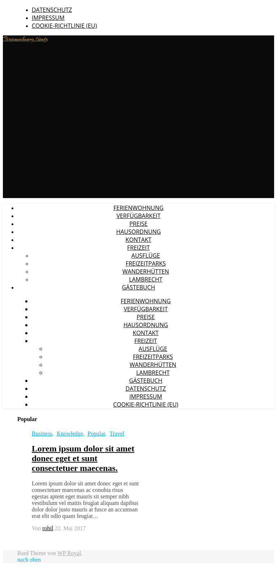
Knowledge (70, 433)
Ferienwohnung (139, 208)
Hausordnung (138, 232)
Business (42, 433)
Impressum (48, 18)
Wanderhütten (145, 271)
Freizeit (138, 248)
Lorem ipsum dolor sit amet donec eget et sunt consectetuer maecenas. (83, 458)
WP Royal (69, 553)
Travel (117, 433)
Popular (96, 433)
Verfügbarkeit (138, 216)
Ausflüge (145, 256)
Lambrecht (146, 279)
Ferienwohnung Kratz (25, 39)
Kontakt (138, 240)
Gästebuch (138, 287)
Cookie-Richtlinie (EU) (64, 26)
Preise (138, 224)
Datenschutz (52, 10)
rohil (48, 528)
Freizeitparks (146, 263)
